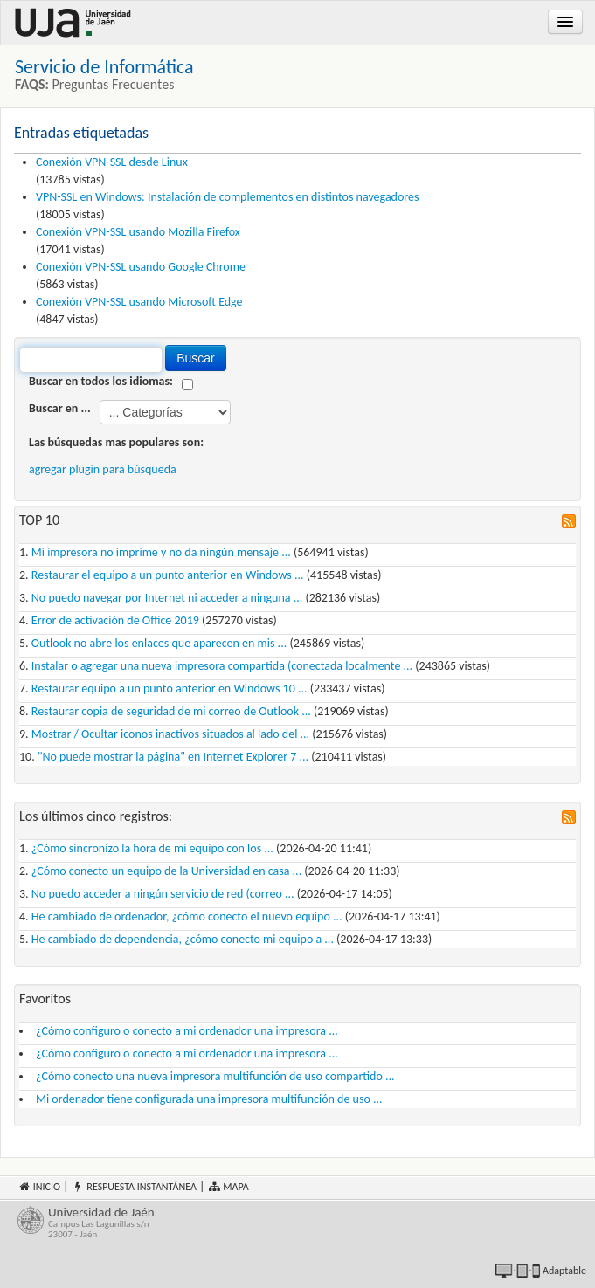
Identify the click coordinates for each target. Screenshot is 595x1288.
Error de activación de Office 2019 (115, 620)
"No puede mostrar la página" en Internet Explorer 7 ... (173, 756)
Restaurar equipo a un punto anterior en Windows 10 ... (169, 688)
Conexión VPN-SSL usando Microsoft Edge (139, 301)
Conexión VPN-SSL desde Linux (112, 162)
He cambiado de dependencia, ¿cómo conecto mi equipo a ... (182, 939)
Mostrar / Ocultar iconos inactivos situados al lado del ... (170, 734)
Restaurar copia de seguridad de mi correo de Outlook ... (171, 711)
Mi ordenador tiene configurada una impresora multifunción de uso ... (209, 1099)
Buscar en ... (60, 408)
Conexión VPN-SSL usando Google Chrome (141, 266)
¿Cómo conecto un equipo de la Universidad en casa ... (166, 871)
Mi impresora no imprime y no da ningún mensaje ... (161, 552)
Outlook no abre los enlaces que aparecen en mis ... (159, 643)
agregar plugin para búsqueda (102, 469)
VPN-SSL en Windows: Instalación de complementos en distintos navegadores (227, 196)
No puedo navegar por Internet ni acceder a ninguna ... (166, 597)
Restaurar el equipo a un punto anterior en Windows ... (167, 575)
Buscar (195, 358)
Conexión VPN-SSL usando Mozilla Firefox (138, 231)
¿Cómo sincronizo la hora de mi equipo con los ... (152, 848)
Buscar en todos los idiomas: (101, 381)
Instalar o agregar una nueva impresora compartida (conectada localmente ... (221, 665)
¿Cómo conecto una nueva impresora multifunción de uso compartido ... (215, 1076)
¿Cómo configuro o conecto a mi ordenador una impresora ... (187, 1030)
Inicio (38, 1187)
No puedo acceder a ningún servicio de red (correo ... (162, 893)
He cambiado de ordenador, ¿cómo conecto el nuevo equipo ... (186, 916)
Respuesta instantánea (134, 1187)
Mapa (228, 1187)
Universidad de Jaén (313, 1223)
